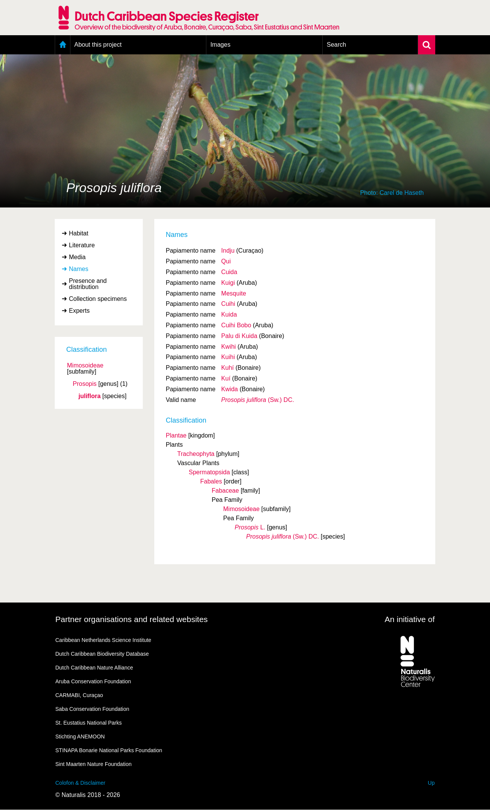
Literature (82, 245)
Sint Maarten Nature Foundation (94, 764)
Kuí (225, 378)
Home (62, 44)
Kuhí (227, 367)
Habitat (78, 233)
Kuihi (228, 357)
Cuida (229, 272)
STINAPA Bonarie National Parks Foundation (109, 750)
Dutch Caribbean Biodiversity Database (102, 654)
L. (250, 527)
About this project (98, 44)
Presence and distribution (88, 284)
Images (220, 44)
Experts (79, 310)
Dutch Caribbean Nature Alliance (94, 668)
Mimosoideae (85, 366)
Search (336, 44)
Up (431, 783)
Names (78, 269)
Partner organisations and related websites (132, 619)
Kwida (229, 389)
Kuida (229, 314)
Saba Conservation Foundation (92, 709)
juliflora (89, 396)
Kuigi (228, 282)
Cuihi (228, 303)
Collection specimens (98, 299)
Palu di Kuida (239, 336)
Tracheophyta (195, 454)
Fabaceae (225, 490)
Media (77, 257)
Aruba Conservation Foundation (93, 681)
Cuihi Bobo (236, 325)
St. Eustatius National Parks (89, 723)
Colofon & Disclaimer (81, 783)
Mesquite (233, 293)
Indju (228, 250)
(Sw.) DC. (257, 400)
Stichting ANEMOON (80, 736)
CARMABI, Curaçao (79, 695)
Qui (226, 261)
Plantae (176, 435)
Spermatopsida (209, 472)
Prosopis (84, 384)
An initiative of (410, 619)
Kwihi (228, 346)
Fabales (211, 481)
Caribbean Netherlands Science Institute (104, 640)
